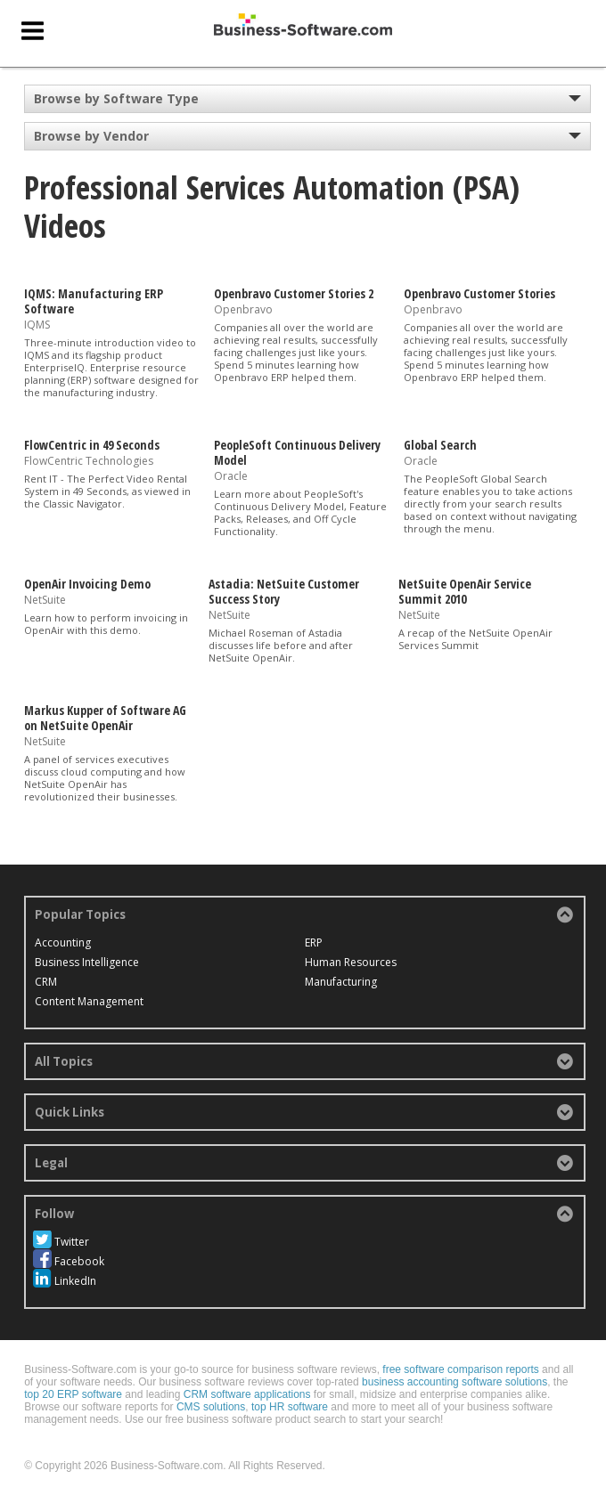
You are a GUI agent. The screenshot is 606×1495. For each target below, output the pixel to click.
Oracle (231, 475)
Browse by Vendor (91, 135)
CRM (46, 981)
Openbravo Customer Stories (479, 293)
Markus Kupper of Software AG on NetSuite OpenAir (105, 718)
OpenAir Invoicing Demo (87, 583)
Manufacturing (341, 981)
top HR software (289, 1407)
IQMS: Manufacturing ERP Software (93, 301)
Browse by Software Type (116, 98)
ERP (314, 942)
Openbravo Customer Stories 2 (293, 293)
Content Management (89, 1001)
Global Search (440, 444)
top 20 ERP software (73, 1394)
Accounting (63, 942)
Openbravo (243, 309)
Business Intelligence (87, 962)
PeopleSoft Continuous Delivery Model (297, 452)
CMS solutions (210, 1407)
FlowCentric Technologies (88, 460)
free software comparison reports (460, 1369)
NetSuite (45, 599)
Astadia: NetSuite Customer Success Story (284, 591)
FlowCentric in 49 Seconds (92, 444)
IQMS (37, 324)
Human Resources (351, 962)
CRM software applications (247, 1394)
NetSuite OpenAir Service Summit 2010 (464, 591)
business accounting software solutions (454, 1382)
